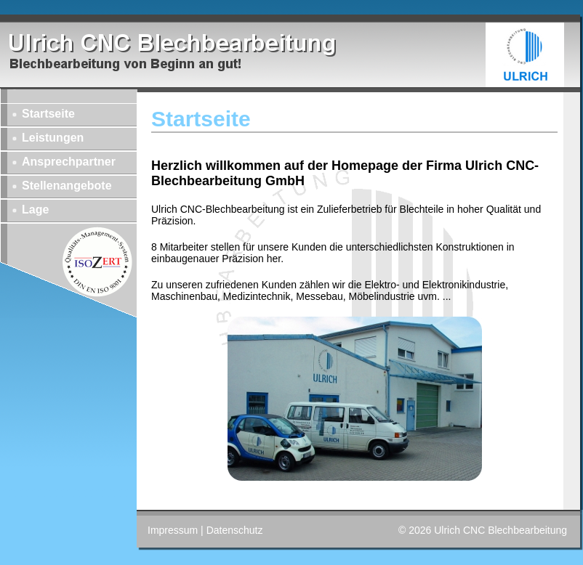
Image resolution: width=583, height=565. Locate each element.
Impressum (173, 530)
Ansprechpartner (69, 161)
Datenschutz (234, 530)
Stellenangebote (67, 185)
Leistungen (53, 137)
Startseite (48, 113)
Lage (35, 209)
